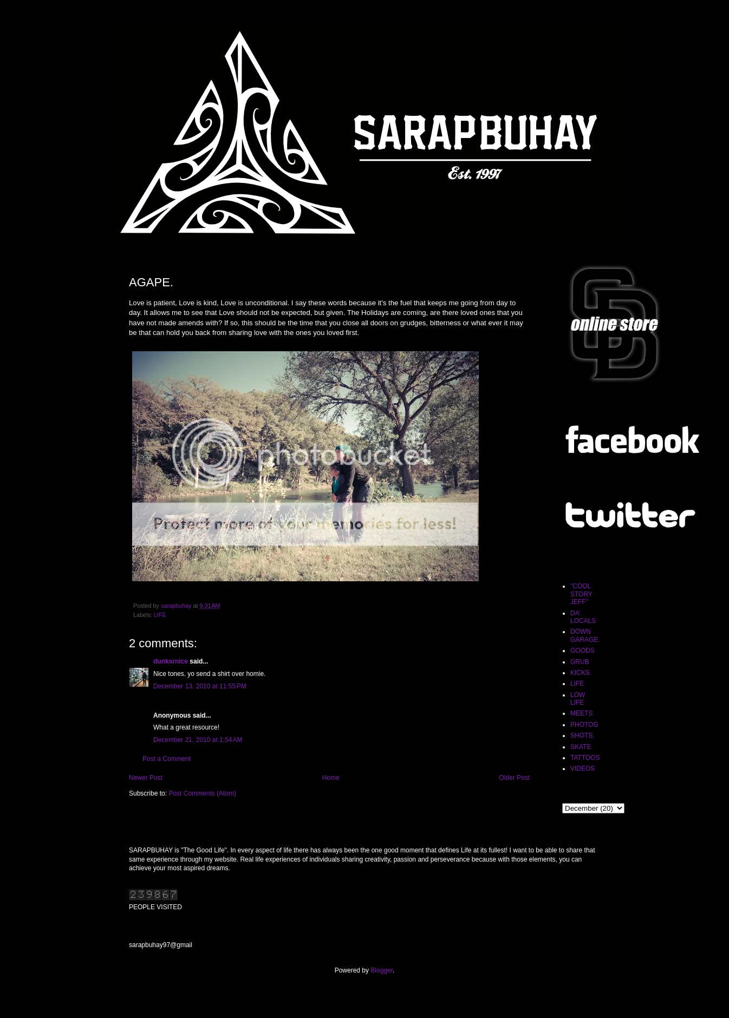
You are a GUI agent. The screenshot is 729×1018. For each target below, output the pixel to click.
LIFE (160, 615)
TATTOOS (585, 757)
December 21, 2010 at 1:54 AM (197, 740)
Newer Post (145, 777)
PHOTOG (584, 724)
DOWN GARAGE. (585, 635)
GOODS (582, 650)
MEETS (581, 713)
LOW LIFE (577, 698)
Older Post (514, 777)
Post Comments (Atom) (202, 793)
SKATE (580, 747)
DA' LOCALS (583, 617)
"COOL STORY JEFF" (581, 594)
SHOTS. (582, 735)
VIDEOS (582, 768)
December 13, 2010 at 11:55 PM (199, 686)
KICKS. (580, 673)
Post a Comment (166, 759)
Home (331, 777)
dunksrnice (170, 661)
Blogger (381, 970)
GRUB (579, 662)
